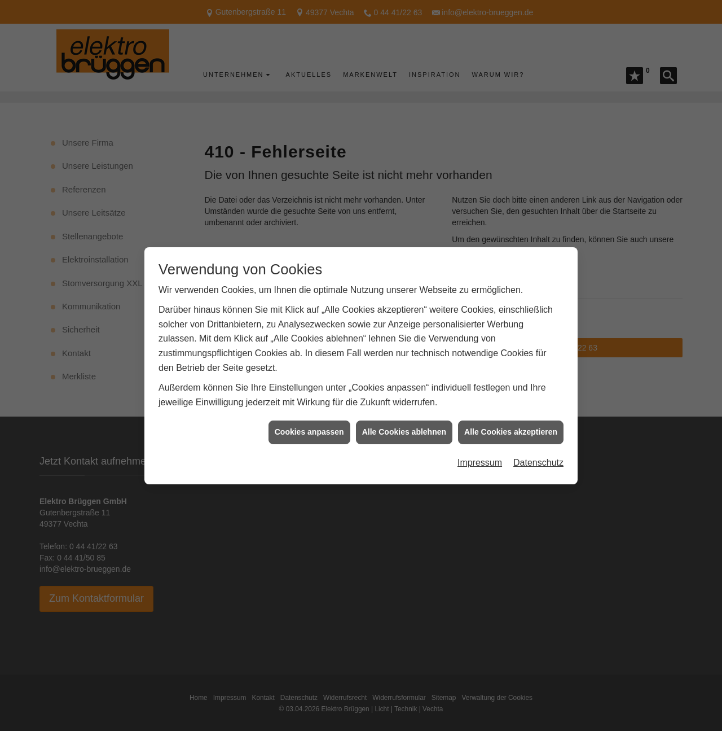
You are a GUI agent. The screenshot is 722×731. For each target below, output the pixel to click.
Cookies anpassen (309, 423)
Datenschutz (538, 453)
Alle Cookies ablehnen (404, 423)
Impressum (479, 453)
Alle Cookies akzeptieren (510, 423)
